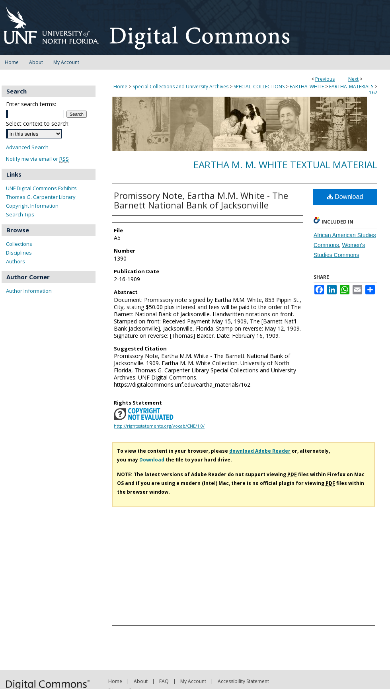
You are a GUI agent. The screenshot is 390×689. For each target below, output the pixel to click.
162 (373, 92)
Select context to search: (38, 123)
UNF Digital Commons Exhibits (41, 188)
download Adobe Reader (260, 451)
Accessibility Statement (243, 681)
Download (345, 196)
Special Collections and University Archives (180, 86)
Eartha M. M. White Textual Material (285, 164)
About (141, 681)
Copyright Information (32, 205)
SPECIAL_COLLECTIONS (259, 86)
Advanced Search (27, 147)
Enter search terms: (31, 104)
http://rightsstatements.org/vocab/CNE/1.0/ (159, 426)
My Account (193, 681)
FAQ (164, 681)
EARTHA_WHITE (307, 86)
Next (353, 79)
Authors (15, 261)
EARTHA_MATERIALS (351, 86)
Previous (325, 79)
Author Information (29, 290)
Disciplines (19, 252)
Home (120, 86)
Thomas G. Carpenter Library (41, 196)
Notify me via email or (37, 159)
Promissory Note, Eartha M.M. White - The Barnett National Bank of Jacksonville (201, 200)
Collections (19, 243)
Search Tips (20, 214)
